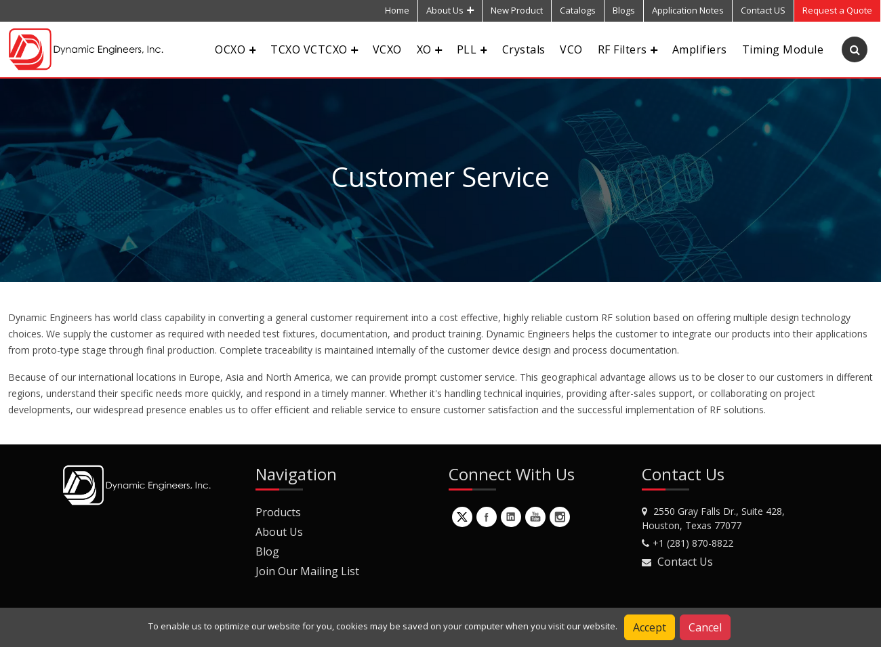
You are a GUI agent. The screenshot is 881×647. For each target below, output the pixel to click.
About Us (450, 10)
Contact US (763, 10)
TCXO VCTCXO (313, 49)
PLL (472, 49)
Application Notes (688, 10)
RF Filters (627, 49)
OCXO (235, 49)
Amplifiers (699, 49)
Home (397, 10)
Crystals (524, 49)
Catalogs (578, 10)
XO (429, 49)
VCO (571, 49)
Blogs (624, 10)
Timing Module (782, 49)
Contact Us (685, 561)
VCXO (387, 49)
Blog (267, 551)
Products (278, 512)
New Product (517, 10)
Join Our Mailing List (307, 571)
